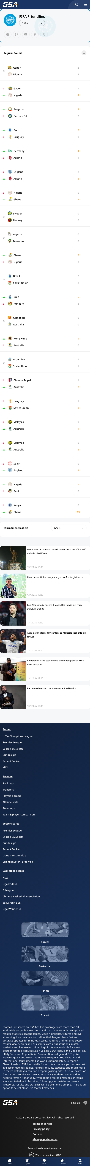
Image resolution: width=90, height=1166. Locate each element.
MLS (5, 767)
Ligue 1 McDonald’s (14, 855)
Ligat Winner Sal (12, 909)
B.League (8, 890)
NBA (5, 877)
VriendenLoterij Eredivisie (18, 861)
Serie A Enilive (11, 761)
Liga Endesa (10, 884)
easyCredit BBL (11, 902)
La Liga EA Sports (13, 748)
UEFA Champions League (17, 736)
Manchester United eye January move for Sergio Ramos (55, 577)
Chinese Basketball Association (21, 896)
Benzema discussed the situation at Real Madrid (51, 688)
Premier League (12, 742)
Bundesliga (9, 754)
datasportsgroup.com (51, 1148)
